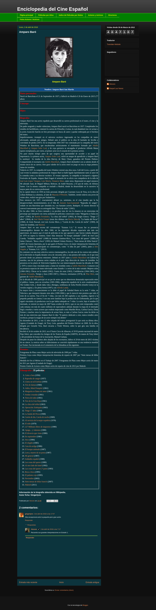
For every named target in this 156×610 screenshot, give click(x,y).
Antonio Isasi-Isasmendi (69, 203)
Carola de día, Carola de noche (37, 417)
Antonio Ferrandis (27, 274)
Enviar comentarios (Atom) (64, 590)
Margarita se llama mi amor (36, 391)
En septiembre (30, 436)
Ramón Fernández (42, 217)
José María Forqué (41, 219)
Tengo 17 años (30, 411)
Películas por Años (46, 15)
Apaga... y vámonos (33, 430)
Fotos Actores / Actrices (29, 19)
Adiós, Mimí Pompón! (34, 388)
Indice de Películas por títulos (71, 15)
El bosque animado (32, 449)
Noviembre (29, 478)
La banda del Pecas (32, 414)
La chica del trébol (32, 404)
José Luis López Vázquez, (30, 181)
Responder (29, 520)
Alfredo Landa (62, 288)
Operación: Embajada (33, 407)
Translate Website (114, 44)
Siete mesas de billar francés (36, 482)
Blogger (85, 605)
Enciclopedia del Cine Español (52, 9)
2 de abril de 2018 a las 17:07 (44, 514)
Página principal (26, 15)
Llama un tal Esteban (33, 382)
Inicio (61, 582)
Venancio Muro (58, 181)
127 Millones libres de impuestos (38, 427)
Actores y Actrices (95, 15)
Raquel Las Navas (116, 88)
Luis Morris (46, 181)
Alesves (34, 529)
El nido (28, 424)
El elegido (29, 443)
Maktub (28, 485)
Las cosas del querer (33, 462)
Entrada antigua (92, 582)
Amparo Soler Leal (39, 148)
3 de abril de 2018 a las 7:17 (51, 529)
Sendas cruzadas (31, 395)
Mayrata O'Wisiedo (59, 195)
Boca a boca (29, 472)
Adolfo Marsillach (52, 162)
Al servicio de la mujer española (37, 420)
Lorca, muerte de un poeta (35, 453)
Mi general (29, 456)
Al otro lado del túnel (33, 465)
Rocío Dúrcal (73, 219)
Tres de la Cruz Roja (33, 401)
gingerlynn (29, 514)
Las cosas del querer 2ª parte (36, 469)
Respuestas (31, 525)
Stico (27, 440)
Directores (112, 15)
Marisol (42, 225)
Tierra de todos (31, 398)
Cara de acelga (30, 446)
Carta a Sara (29, 375)
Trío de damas (30, 385)
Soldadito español (32, 459)
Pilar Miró (90, 274)
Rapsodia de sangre (32, 378)
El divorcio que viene (33, 433)
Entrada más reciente (28, 582)
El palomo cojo (31, 475)
